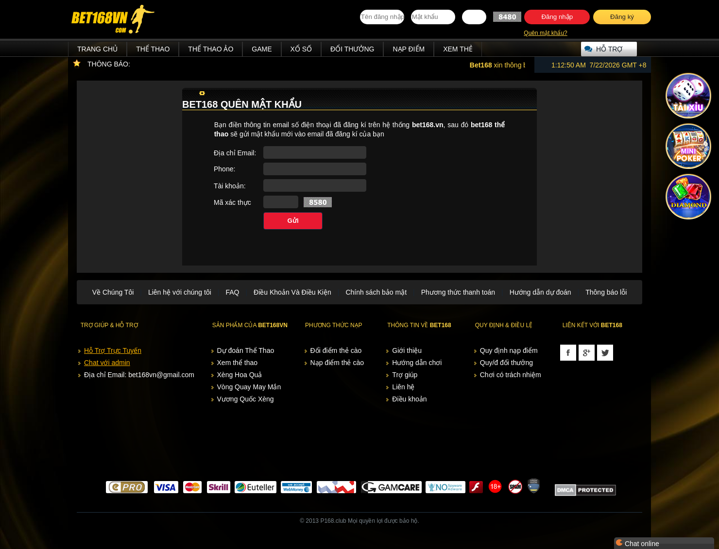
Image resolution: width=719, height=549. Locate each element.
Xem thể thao (237, 362)
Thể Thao (153, 49)
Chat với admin (107, 362)
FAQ (232, 292)
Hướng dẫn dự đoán (540, 292)
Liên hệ (403, 387)
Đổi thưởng (352, 49)
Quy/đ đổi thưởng (506, 362)
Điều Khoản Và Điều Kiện (292, 292)
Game (262, 49)
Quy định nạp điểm (509, 350)
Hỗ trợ (609, 49)
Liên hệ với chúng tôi (179, 292)
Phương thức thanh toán (458, 292)
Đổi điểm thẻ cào (336, 350)
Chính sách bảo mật (376, 292)
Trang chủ (97, 49)
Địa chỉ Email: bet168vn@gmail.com (139, 375)
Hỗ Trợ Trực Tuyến (112, 350)
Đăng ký (622, 16)
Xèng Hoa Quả (239, 375)
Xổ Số (301, 49)
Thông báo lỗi (606, 292)
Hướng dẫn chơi (417, 362)
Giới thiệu (407, 350)
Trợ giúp (404, 375)
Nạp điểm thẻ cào (337, 362)
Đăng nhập (557, 16)
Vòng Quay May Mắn (249, 387)
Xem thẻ (458, 49)
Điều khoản (409, 399)
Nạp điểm (409, 49)
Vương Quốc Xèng (245, 399)
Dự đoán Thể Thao (245, 350)
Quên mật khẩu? (545, 33)
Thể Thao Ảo (210, 49)
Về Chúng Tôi (113, 292)
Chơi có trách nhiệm (510, 375)
